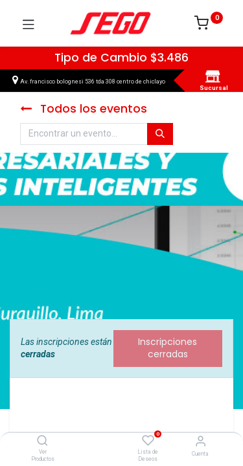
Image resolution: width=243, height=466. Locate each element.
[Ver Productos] (42, 441)
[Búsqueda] (160, 134)
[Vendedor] (200, 441)
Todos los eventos (83, 108)
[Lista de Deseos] (148, 441)
